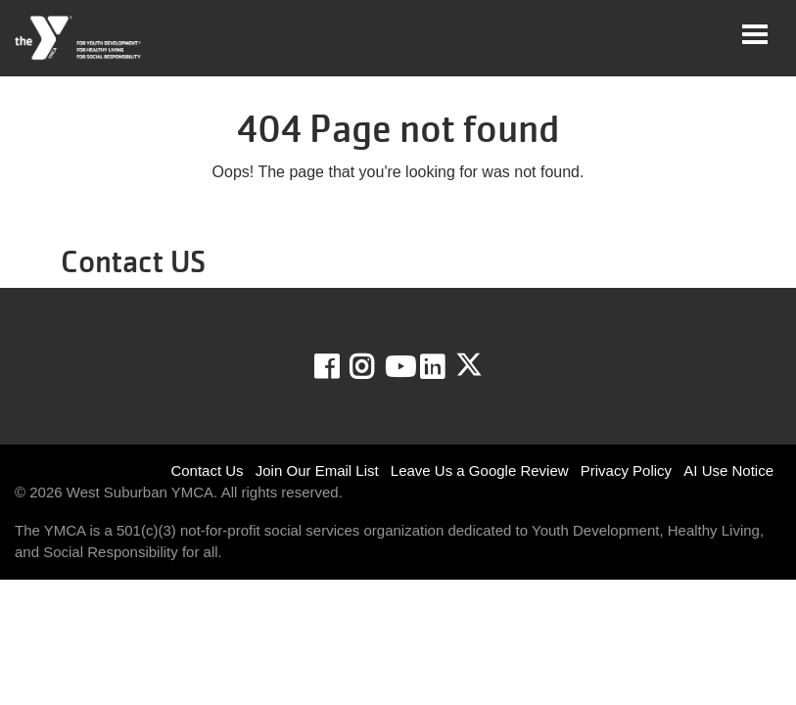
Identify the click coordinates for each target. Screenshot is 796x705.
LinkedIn (446, 367)
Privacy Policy (626, 470)
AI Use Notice (728, 470)
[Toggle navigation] (754, 34)
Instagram (375, 367)
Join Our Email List (317, 470)
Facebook (340, 367)
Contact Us (206, 470)
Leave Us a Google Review (480, 470)
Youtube (398, 367)
